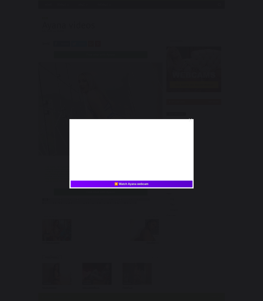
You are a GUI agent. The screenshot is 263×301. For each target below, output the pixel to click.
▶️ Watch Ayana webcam (131, 184)
